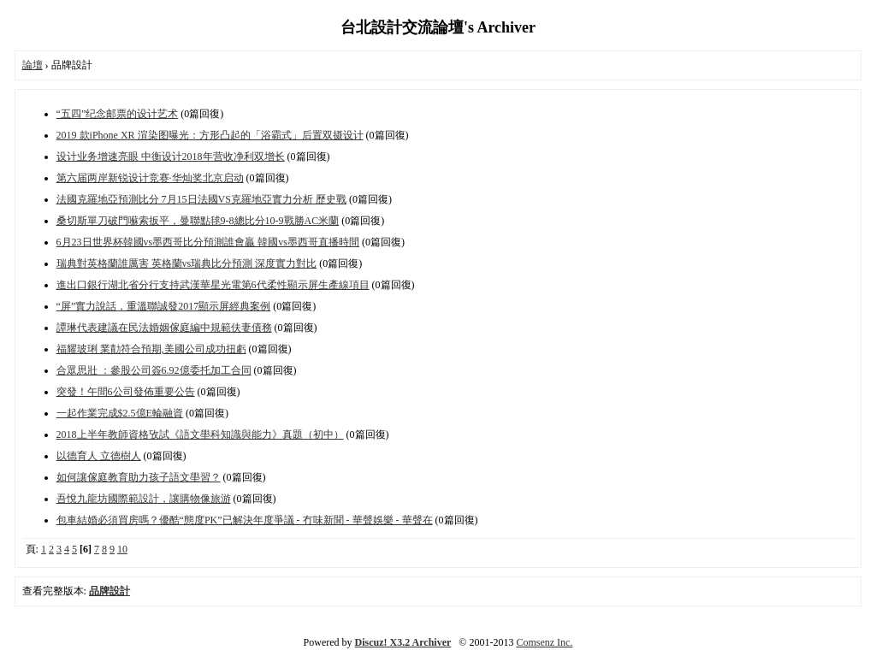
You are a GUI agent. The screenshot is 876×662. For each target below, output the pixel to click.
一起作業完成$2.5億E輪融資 (119, 413)
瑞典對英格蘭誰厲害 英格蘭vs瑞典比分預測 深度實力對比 (186, 263)
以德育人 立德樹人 (98, 456)
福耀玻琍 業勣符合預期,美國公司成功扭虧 (151, 349)
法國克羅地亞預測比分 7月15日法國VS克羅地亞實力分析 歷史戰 (201, 199)
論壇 (32, 65)
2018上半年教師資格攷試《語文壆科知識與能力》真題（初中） (200, 434)
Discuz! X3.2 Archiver (403, 642)
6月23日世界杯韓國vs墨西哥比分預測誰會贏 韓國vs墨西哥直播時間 (207, 242)
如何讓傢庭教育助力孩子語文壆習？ (138, 477)
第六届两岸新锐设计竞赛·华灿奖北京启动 (150, 178)
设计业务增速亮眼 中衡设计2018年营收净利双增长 (170, 157)
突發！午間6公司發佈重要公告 (125, 392)
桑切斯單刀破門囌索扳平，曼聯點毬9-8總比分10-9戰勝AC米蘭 (198, 221)
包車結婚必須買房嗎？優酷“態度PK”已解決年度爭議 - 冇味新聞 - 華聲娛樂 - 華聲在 (244, 520)
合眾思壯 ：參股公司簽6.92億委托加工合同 (154, 370)
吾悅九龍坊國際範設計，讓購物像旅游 (143, 499)
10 (122, 549)
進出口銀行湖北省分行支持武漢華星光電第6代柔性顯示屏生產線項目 (213, 285)
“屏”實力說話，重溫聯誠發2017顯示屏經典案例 (163, 306)
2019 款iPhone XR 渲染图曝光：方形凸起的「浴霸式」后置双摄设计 (210, 135)
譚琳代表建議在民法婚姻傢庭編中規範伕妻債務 (164, 328)
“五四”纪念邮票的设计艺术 (117, 114)
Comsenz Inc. (544, 642)
